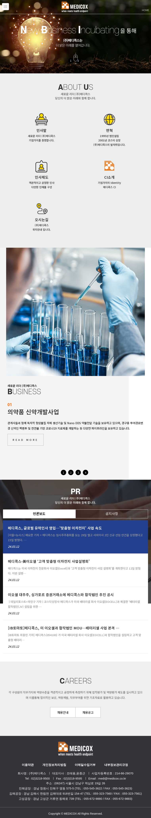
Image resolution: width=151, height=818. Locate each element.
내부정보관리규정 (116, 764)
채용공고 (88, 712)
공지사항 (111, 513)
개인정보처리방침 (54, 764)
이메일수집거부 (85, 764)
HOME (145, 10)
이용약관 (28, 764)
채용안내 (62, 712)
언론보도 (39, 513)
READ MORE (25, 440)
